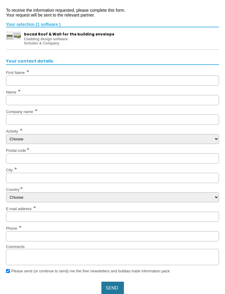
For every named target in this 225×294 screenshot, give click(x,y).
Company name (20, 111)
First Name (16, 72)
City (10, 170)
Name (11, 92)
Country (13, 189)
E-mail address (19, 209)
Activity (12, 131)
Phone (12, 228)
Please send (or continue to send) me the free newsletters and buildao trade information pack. (90, 271)
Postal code (16, 150)
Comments (15, 246)
